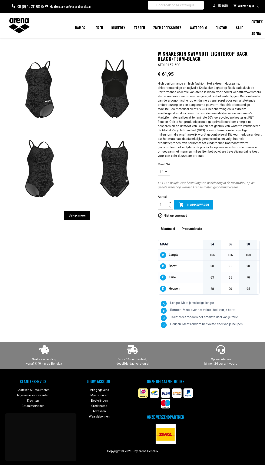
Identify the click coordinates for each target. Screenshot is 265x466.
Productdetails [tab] (192, 229)
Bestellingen (99, 400)
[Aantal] (163, 205)
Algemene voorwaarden (33, 395)
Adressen (99, 411)
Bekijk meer (77, 215)
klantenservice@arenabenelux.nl (71, 6)
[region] (209, 267)
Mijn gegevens (99, 390)
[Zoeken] (176, 5)
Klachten (33, 400)
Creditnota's (99, 406)
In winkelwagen (194, 205)
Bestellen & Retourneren (33, 390)
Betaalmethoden (33, 406)
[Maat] (164, 172)
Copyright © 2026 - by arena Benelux (132, 451)
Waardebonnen (99, 416)
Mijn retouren (99, 395)
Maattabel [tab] (168, 229)
